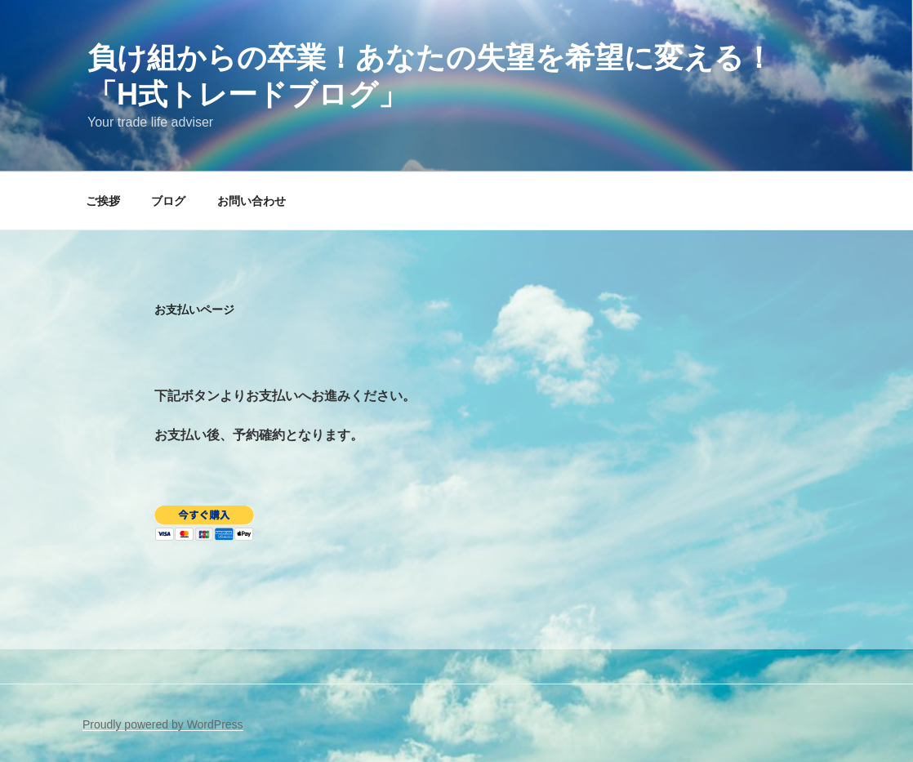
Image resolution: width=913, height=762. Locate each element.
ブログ (168, 200)
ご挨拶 (103, 200)
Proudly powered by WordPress (162, 724)
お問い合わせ (251, 200)
